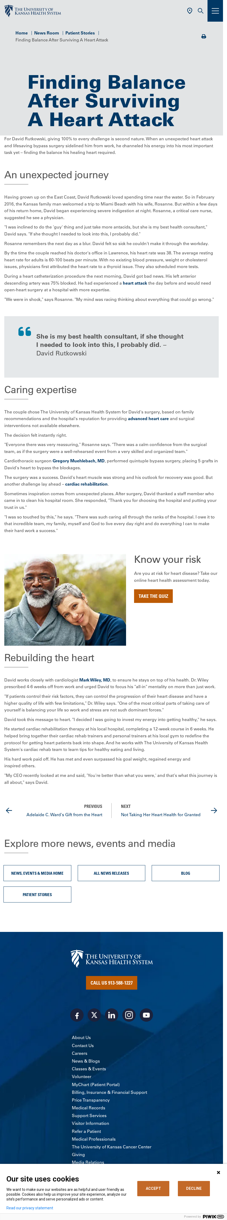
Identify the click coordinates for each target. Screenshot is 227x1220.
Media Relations (88, 1162)
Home (21, 33)
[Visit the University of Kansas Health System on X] (94, 1015)
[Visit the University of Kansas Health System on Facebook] (77, 1015)
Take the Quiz (153, 596)
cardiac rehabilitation (86, 484)
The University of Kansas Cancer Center (111, 1146)
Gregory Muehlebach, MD (79, 460)
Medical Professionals (94, 1139)
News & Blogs (86, 1061)
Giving (78, 1154)
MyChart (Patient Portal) (96, 1084)
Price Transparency (91, 1100)
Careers (79, 1053)
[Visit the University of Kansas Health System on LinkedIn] (111, 1015)
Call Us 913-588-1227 (112, 983)
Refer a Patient (86, 1131)
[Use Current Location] (190, 11)
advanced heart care (148, 418)
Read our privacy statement (29, 1208)
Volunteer (81, 1076)
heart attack (135, 283)
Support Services (89, 1115)
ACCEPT (153, 1188)
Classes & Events (89, 1068)
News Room (46, 33)
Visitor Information (90, 1123)
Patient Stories (80, 33)
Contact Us (83, 1045)
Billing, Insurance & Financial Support (109, 1092)
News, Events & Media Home (37, 873)
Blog (185, 873)
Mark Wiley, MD (94, 680)
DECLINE (194, 1188)
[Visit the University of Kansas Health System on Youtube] (146, 1015)
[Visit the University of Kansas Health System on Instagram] (129, 1015)
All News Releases (111, 873)
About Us (81, 1037)
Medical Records (88, 1107)
